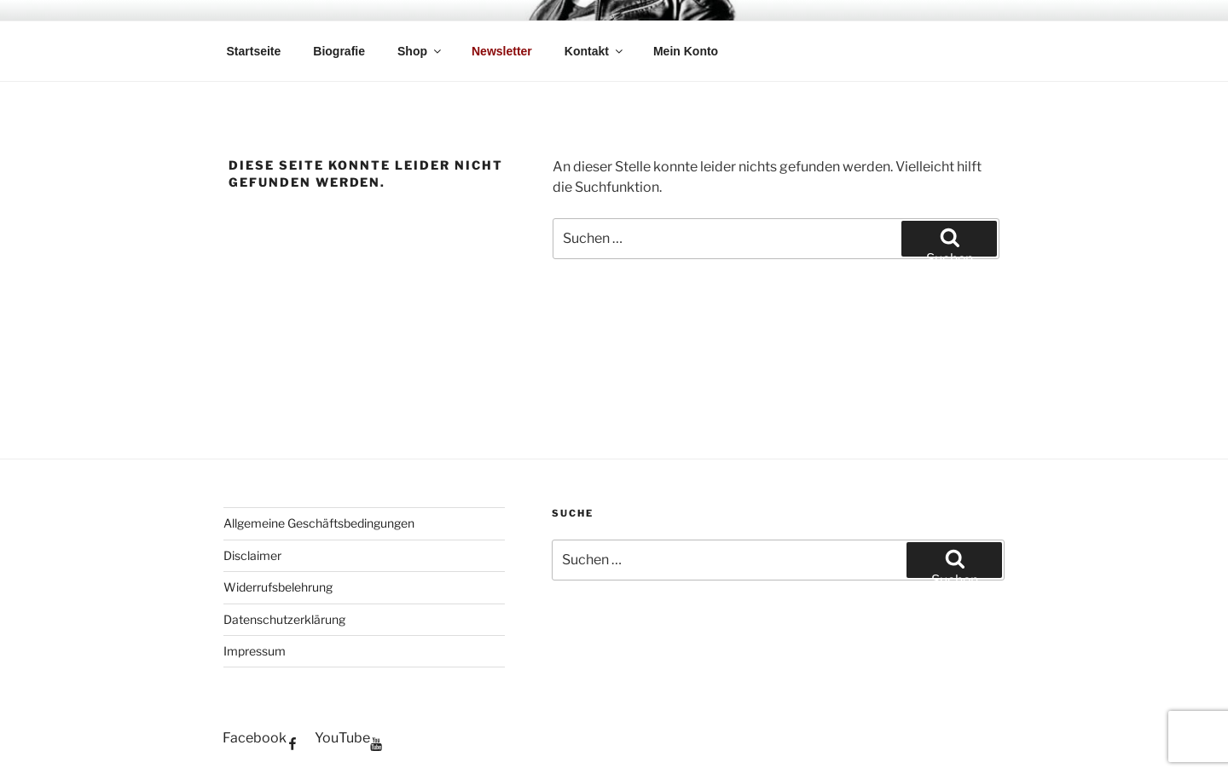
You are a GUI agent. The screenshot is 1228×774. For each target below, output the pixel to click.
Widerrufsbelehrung (278, 587)
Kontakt (595, 51)
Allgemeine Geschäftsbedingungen (318, 523)
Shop (420, 51)
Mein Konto (685, 51)
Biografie (339, 51)
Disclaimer (252, 555)
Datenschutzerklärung (284, 619)
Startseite (254, 51)
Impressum (254, 651)
